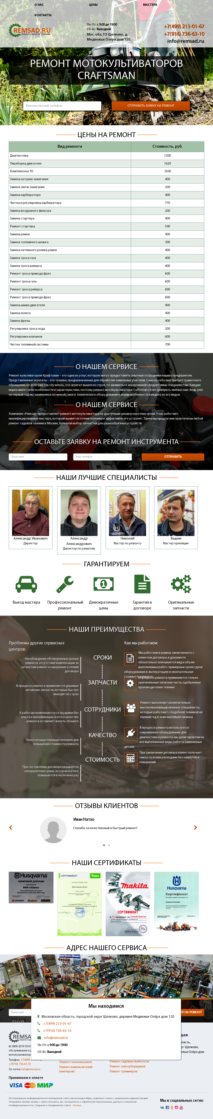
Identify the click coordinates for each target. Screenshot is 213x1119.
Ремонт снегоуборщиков (127, 1066)
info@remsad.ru (185, 41)
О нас (39, 5)
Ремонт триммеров (123, 1071)
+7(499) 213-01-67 (184, 26)
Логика (77, 1105)
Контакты (43, 15)
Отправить (173, 457)
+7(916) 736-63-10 (184, 34)
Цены (93, 5)
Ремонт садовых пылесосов (129, 1061)
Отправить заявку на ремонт (151, 106)
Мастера (150, 5)
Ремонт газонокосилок (75, 1062)
